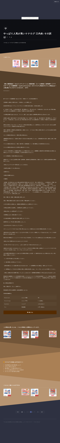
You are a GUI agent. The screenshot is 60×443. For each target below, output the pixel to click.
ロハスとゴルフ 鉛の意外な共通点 (12, 371)
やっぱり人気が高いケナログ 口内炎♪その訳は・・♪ (14, 421)
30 (37, 412)
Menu (55, 1)
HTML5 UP (38, 421)
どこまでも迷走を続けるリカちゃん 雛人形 (14, 369)
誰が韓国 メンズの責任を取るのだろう (13, 368)
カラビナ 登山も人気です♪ (10, 366)
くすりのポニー (41, 304)
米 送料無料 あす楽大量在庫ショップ (13, 365)
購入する (31, 312)
